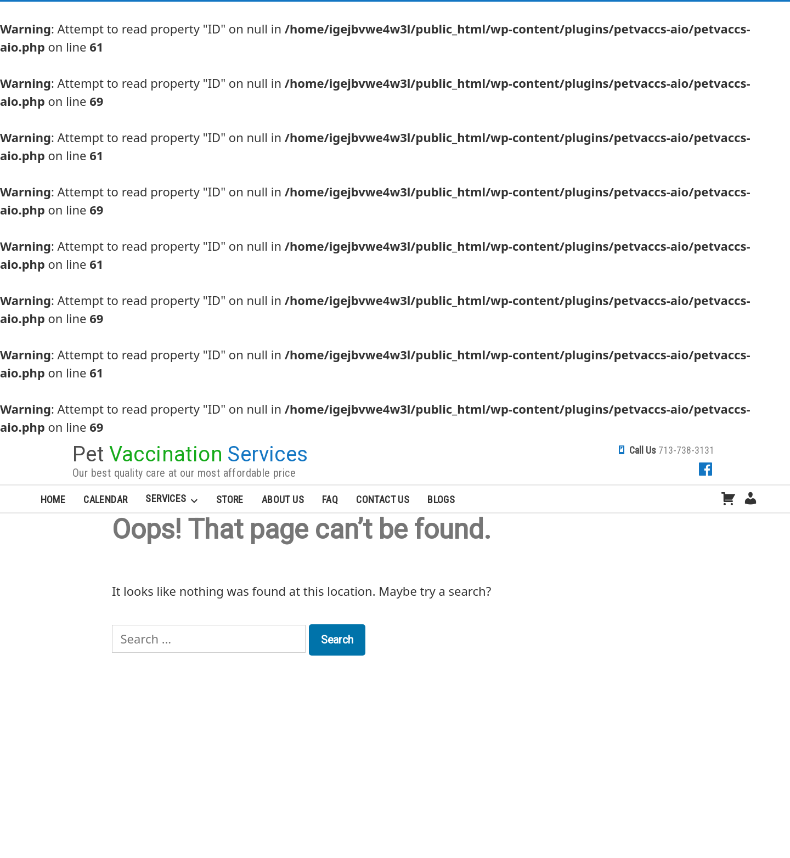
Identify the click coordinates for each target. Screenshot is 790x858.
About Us (283, 499)
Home (53, 499)
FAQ (330, 499)
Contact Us (382, 499)
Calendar (105, 499)
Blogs (441, 499)
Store (230, 499)
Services (165, 498)
